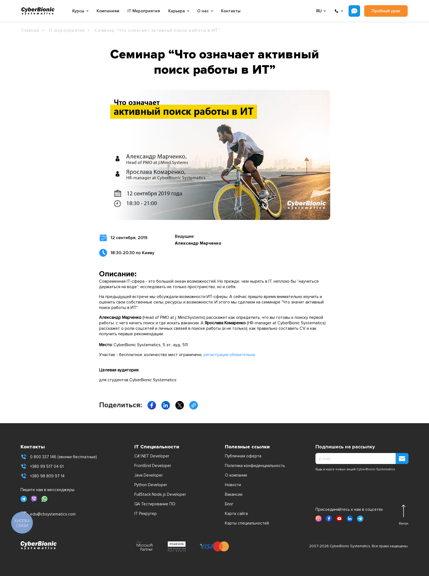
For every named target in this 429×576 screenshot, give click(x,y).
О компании (236, 475)
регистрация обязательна (229, 354)
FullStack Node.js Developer (160, 494)
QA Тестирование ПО (154, 504)
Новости (233, 484)
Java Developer (148, 475)
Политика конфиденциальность (255, 465)
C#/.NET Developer (151, 456)
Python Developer (150, 484)
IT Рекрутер (145, 513)
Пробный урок (386, 10)
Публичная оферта (243, 456)
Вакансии (233, 494)
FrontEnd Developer (152, 465)
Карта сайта (236, 513)
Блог (229, 504)
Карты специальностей (247, 523)
